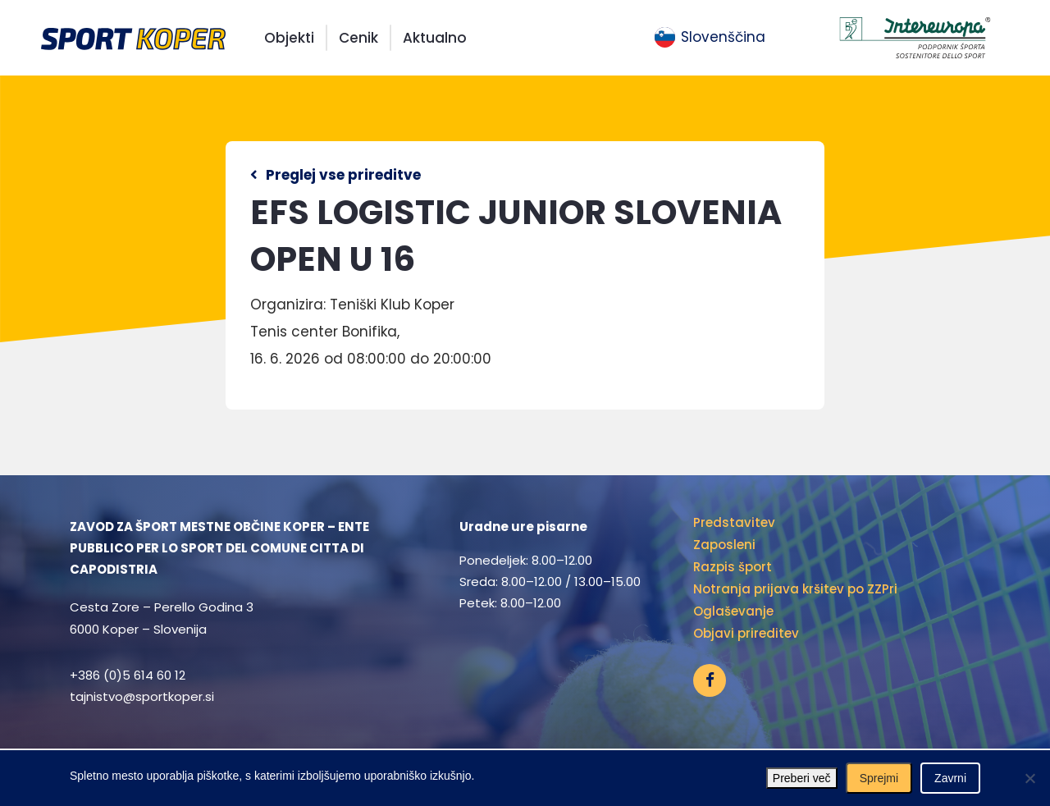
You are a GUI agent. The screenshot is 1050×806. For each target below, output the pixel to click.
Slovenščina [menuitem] (723, 37)
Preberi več (802, 778)
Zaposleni (724, 544)
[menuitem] (710, 38)
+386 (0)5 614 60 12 (127, 675)
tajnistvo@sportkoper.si (142, 696)
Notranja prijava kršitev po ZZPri (795, 589)
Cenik (358, 38)
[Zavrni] (1029, 778)
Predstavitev (734, 522)
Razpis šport (732, 566)
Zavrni (950, 778)
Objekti (289, 38)
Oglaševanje (733, 611)
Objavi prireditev (746, 633)
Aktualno (435, 38)
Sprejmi (879, 778)
